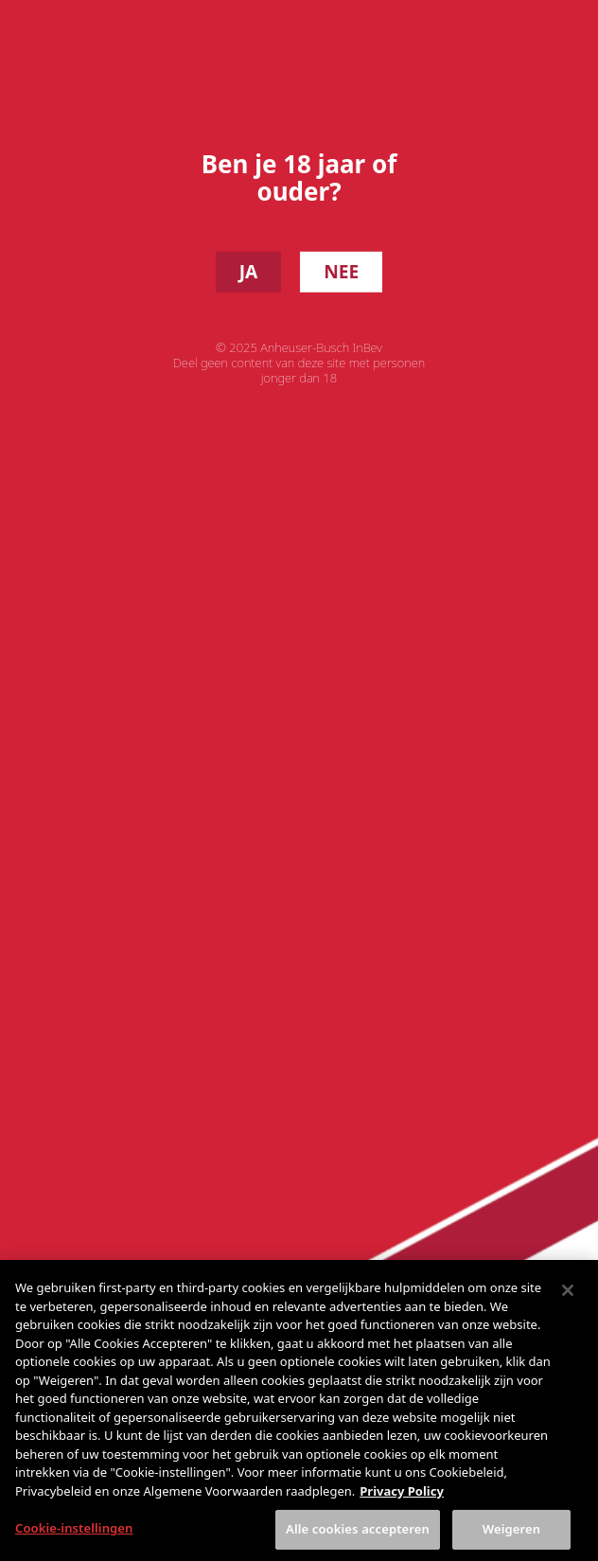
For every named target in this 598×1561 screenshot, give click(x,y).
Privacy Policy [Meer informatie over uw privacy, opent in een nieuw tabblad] (402, 1501)
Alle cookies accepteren (358, 1539)
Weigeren (511, 1539)
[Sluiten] (568, 1301)
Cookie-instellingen (74, 1538)
